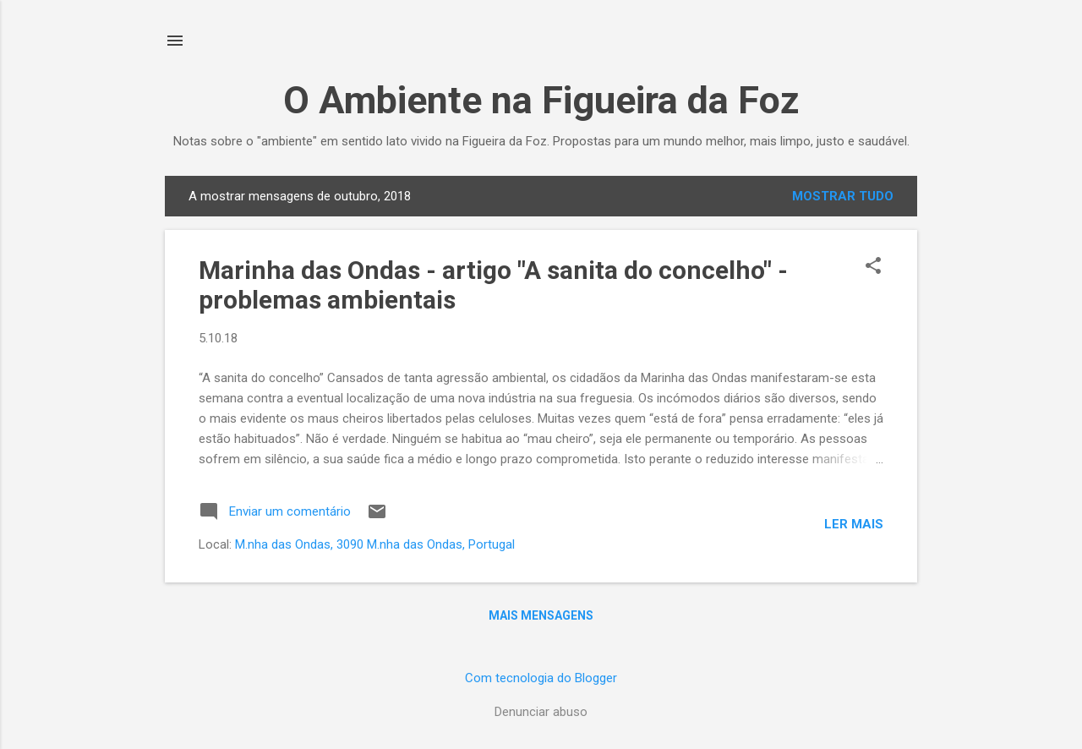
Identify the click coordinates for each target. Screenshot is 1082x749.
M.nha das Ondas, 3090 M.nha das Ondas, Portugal (375, 544)
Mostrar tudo (842, 196)
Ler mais (853, 524)
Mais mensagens (541, 615)
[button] (873, 267)
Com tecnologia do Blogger (541, 678)
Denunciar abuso (541, 711)
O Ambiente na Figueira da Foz (541, 100)
